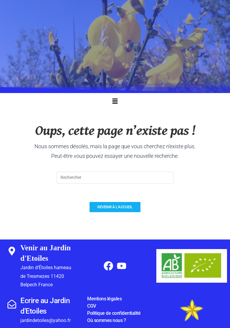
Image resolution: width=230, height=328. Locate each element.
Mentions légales (104, 299)
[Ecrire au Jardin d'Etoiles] (11, 304)
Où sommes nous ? (106, 320)
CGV (91, 306)
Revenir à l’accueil (115, 207)
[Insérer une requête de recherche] (115, 178)
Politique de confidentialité (113, 313)
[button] (115, 101)
